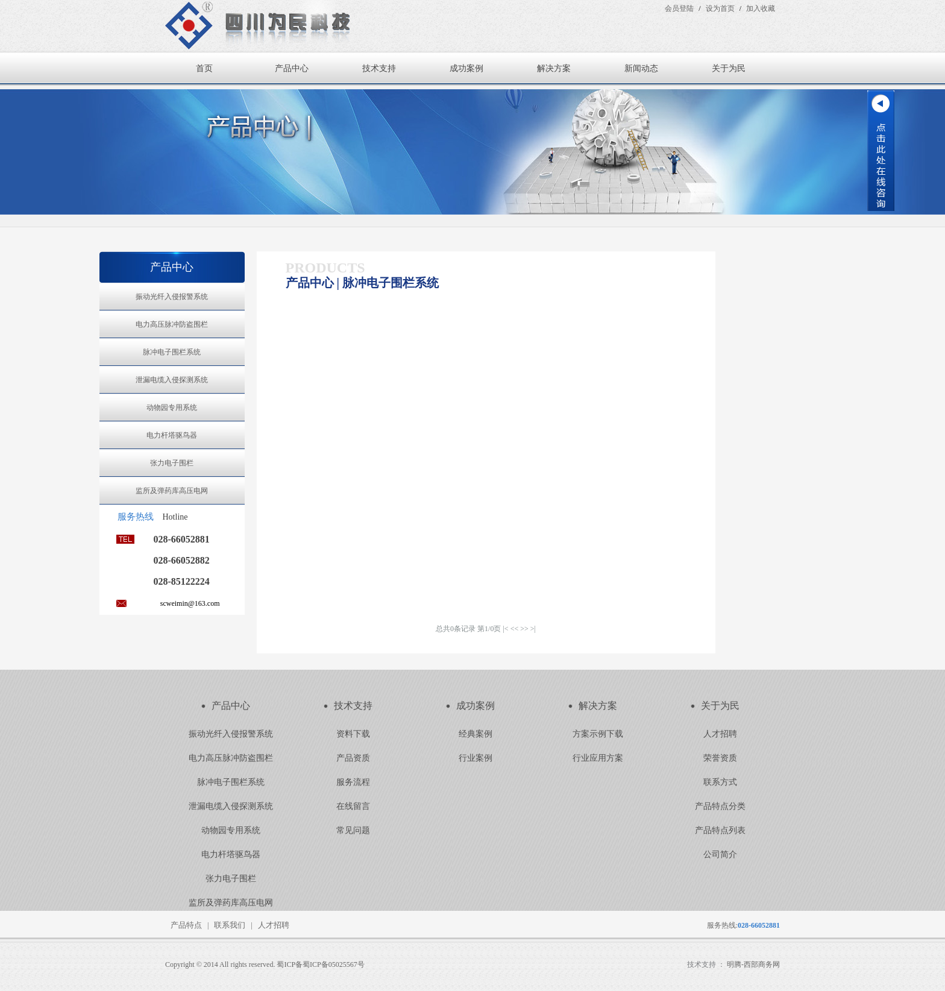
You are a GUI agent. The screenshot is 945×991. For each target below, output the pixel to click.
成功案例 (466, 68)
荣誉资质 (720, 758)
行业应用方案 (598, 758)
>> (524, 628)
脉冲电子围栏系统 (172, 352)
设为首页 (720, 8)
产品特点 (186, 925)
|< (505, 628)
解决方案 (554, 68)
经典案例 (475, 733)
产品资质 (353, 758)
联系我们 (229, 925)
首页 (204, 68)
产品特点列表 (720, 830)
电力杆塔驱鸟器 (171, 435)
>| (533, 628)
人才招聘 (720, 733)
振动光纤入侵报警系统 (172, 296)
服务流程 (353, 782)
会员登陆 (679, 8)
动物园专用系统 (171, 407)
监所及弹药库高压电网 (172, 490)
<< (514, 628)
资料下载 (353, 733)
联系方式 (720, 782)
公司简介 (720, 854)
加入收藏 (760, 8)
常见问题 (353, 830)
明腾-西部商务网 (753, 964)
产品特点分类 (720, 806)
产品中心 (292, 68)
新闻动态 (641, 68)
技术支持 (379, 68)
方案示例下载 (598, 733)
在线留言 (353, 806)
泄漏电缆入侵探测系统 (172, 380)
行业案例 (475, 758)
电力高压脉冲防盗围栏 (172, 324)
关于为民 (729, 68)
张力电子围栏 (171, 463)
